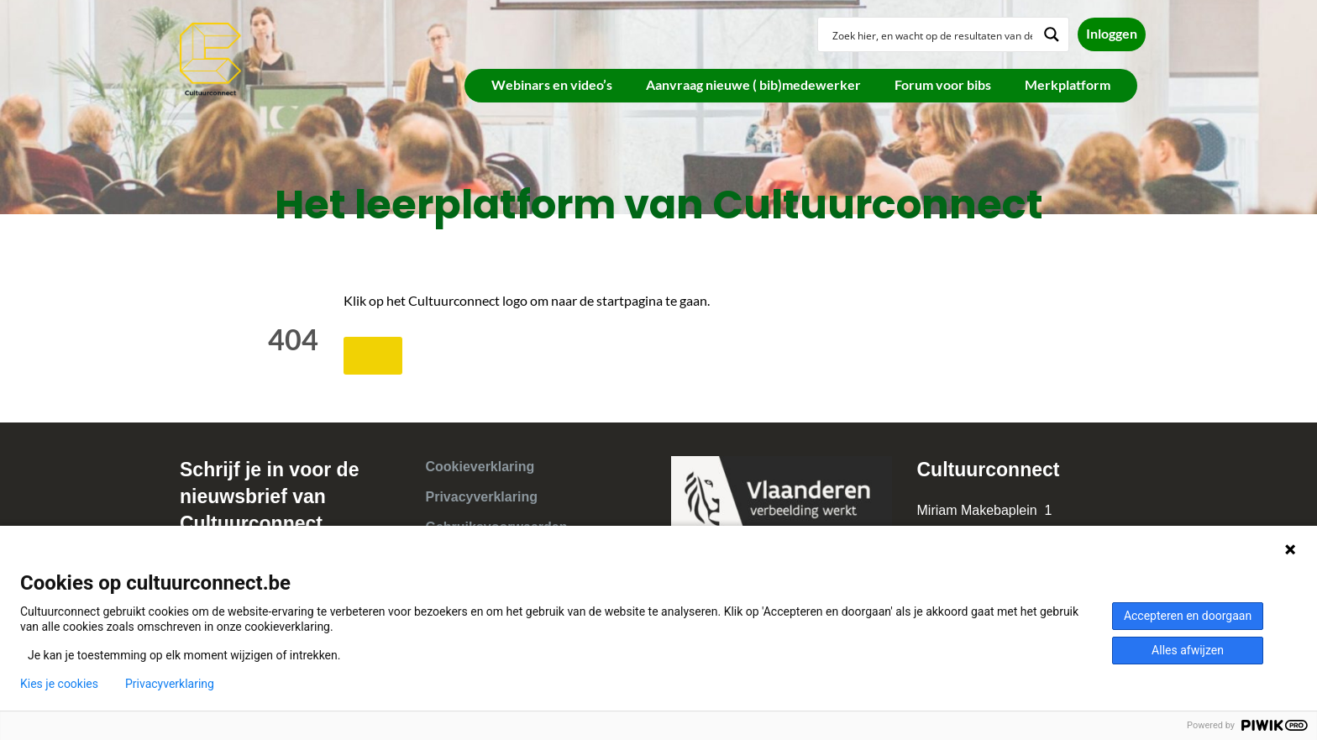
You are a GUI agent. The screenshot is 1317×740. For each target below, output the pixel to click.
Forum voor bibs (943, 84)
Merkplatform (1067, 84)
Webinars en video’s (551, 84)
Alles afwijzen (1188, 650)
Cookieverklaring (480, 466)
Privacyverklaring (482, 497)
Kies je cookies (59, 683)
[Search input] (932, 34)
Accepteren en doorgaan (1187, 615)
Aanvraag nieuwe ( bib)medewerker (753, 84)
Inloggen (1111, 33)
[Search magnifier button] (1051, 34)
